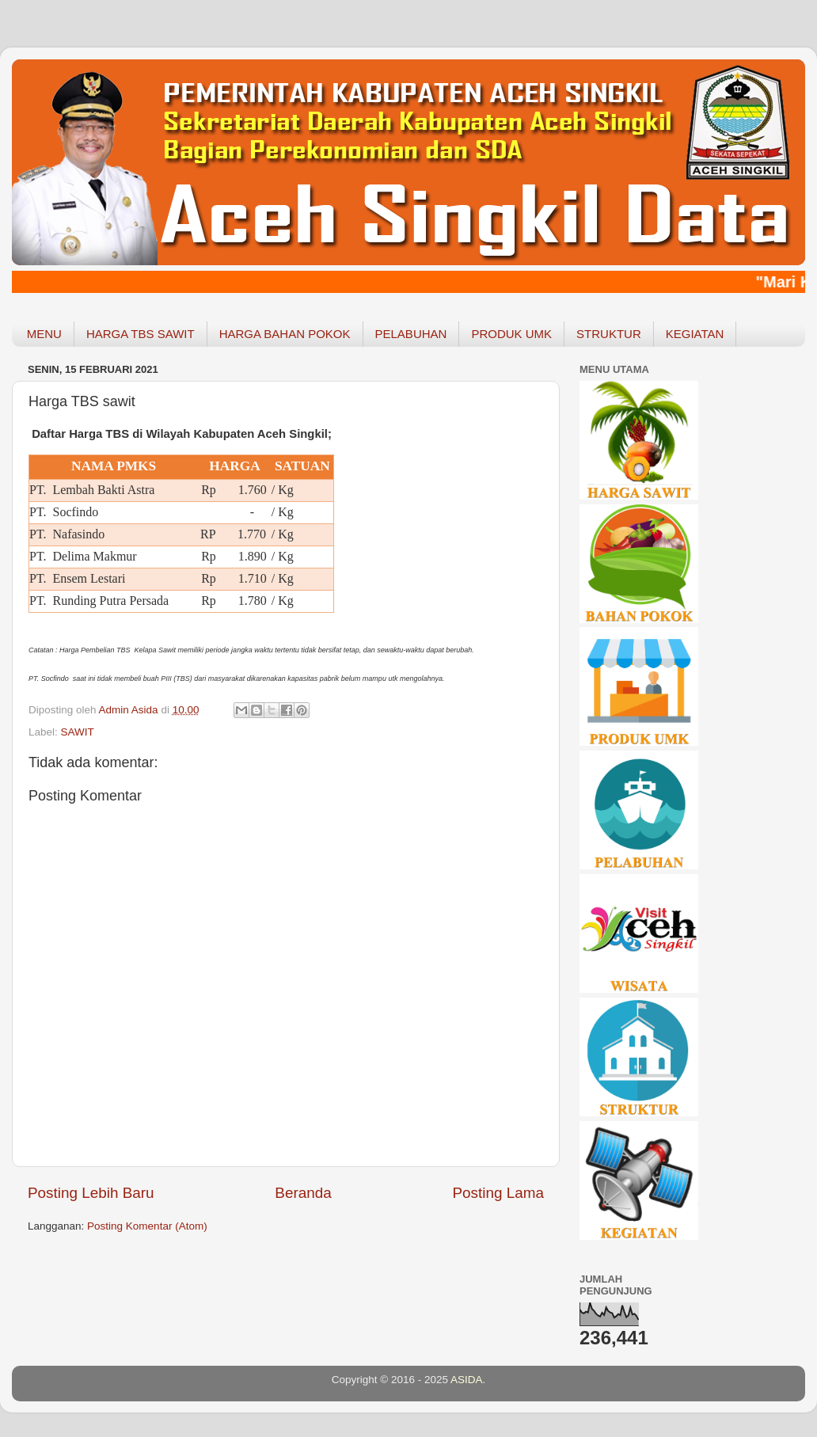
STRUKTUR (608, 333)
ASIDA (466, 1380)
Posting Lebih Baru (91, 1192)
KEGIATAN (695, 333)
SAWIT (77, 732)
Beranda (303, 1192)
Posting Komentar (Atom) (147, 1226)
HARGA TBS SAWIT (140, 333)
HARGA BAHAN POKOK (285, 333)
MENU (44, 333)
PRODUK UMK (511, 333)
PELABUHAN (411, 333)
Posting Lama (498, 1192)
